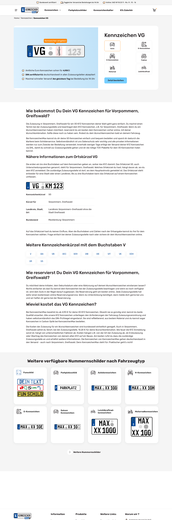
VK (120, 251)
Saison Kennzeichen (67, 408)
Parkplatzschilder (77, 10)
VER (75, 251)
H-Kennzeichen (143, 370)
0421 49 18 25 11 (118, 2)
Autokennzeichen (107, 370)
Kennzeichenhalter (103, 10)
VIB (86, 251)
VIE (97, 251)
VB (53, 251)
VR (30, 258)
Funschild (28, 370)
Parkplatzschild (69, 370)
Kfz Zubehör (126, 10)
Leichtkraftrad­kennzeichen (106, 408)
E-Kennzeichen (31, 409)
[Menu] (16, 10)
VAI (41, 251)
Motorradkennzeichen (146, 409)
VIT (109, 251)
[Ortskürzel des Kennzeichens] (39, 49)
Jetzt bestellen (116, 70)
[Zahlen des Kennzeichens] (75, 49)
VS (42, 258)
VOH (131, 251)
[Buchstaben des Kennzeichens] (58, 49)
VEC (64, 251)
